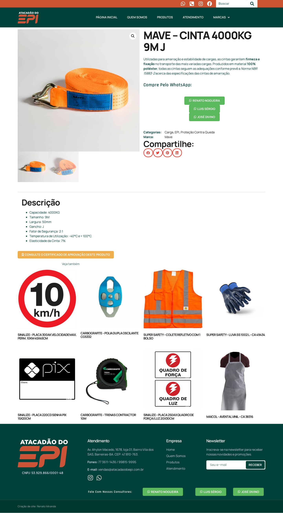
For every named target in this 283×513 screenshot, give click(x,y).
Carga (169, 132)
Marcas (221, 17)
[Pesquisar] (252, 3)
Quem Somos (137, 17)
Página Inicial (106, 17)
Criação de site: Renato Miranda (37, 506)
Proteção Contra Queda (198, 132)
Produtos (165, 17)
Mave (168, 137)
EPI (177, 132)
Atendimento (193, 17)
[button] (132, 36)
